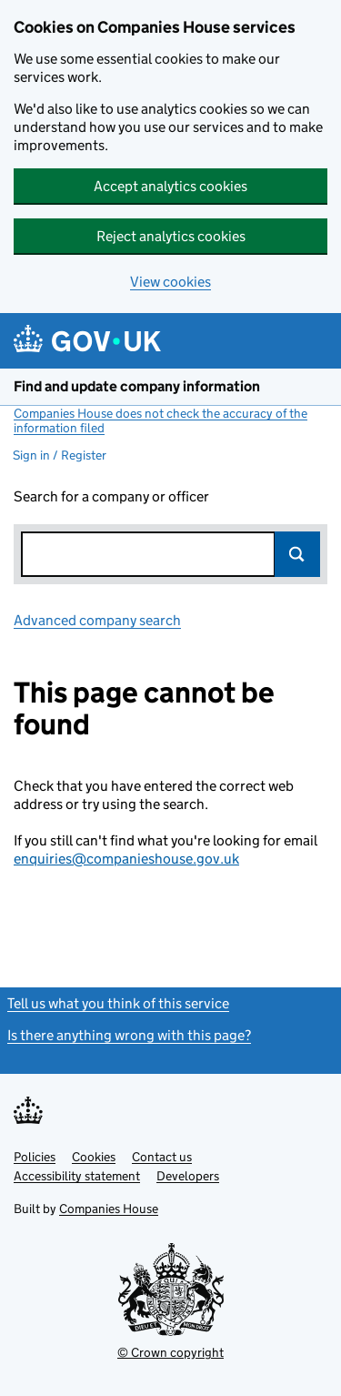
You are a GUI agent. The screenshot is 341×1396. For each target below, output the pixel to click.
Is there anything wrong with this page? (129, 1035)
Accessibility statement (77, 1176)
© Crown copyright (170, 1352)
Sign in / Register (59, 455)
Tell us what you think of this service (118, 1003)
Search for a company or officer (111, 496)
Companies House (108, 1208)
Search (297, 554)
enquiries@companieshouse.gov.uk (126, 858)
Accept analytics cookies (170, 186)
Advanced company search (97, 620)
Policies (34, 1156)
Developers (187, 1176)
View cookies (170, 281)
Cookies (93, 1156)
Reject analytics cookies (171, 236)
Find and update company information (137, 386)
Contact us (162, 1156)
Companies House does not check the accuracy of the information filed (160, 420)
